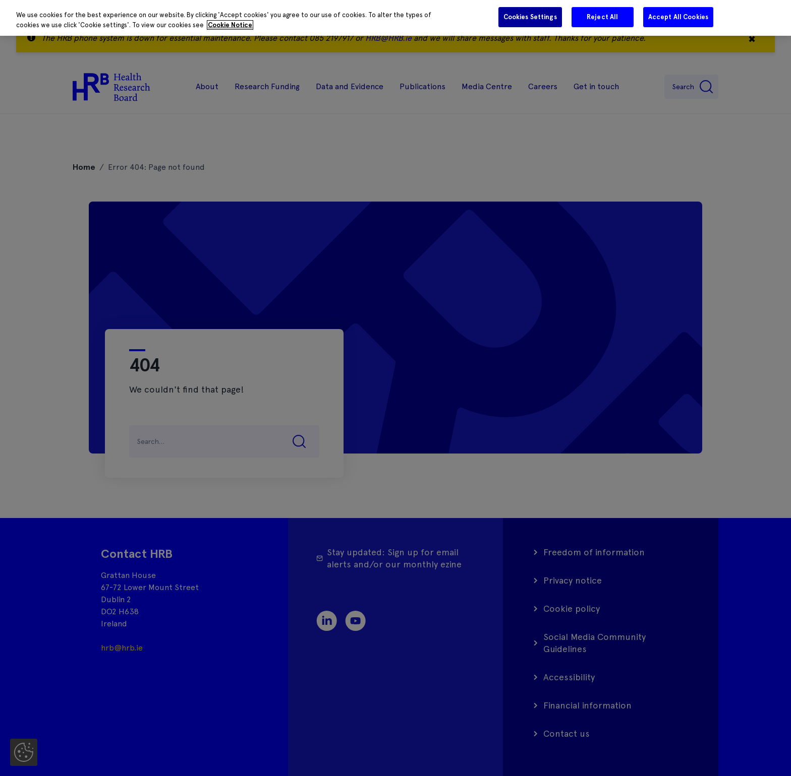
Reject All (602, 17)
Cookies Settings (530, 17)
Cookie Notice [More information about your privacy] (230, 25)
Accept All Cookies (678, 17)
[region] (395, 18)
